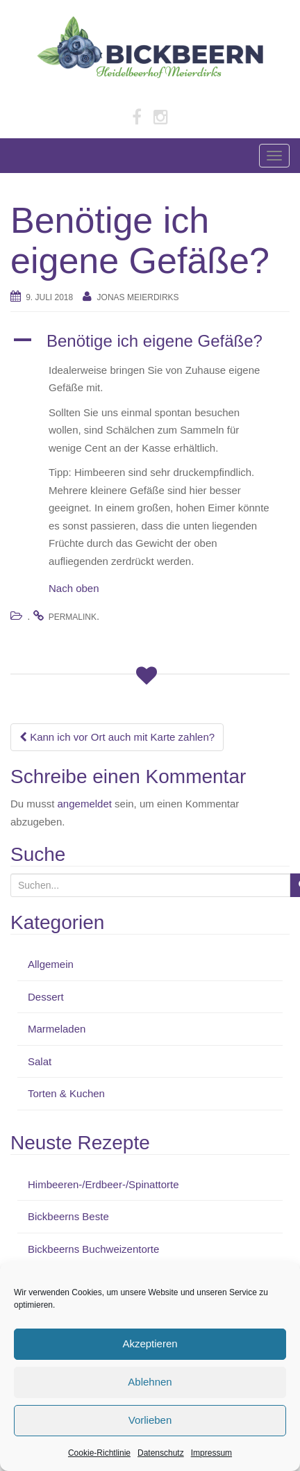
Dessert (46, 997)
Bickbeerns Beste (68, 1216)
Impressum (211, 1453)
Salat (39, 1061)
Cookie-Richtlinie (99, 1453)
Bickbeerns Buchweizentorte (93, 1249)
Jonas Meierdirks (138, 297)
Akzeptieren (149, 1343)
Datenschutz (161, 1453)
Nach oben (74, 588)
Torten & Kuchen (66, 1093)
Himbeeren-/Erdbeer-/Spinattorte (103, 1184)
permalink (73, 617)
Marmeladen (56, 1029)
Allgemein (51, 964)
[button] (150, 341)
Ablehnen (150, 1382)
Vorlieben (150, 1420)
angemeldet (85, 804)
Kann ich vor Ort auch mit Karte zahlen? (117, 737)
